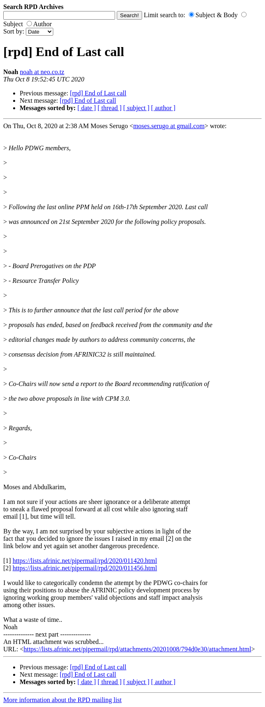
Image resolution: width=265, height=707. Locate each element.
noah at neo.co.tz (42, 71)
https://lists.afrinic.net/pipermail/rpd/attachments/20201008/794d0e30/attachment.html (137, 649)
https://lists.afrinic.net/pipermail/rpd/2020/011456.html (85, 568)
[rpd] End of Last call (98, 93)
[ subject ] (136, 107)
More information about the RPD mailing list (62, 699)
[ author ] (163, 107)
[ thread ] (109, 107)
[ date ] (86, 107)
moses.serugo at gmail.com (168, 125)
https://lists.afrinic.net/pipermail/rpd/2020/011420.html (85, 560)
